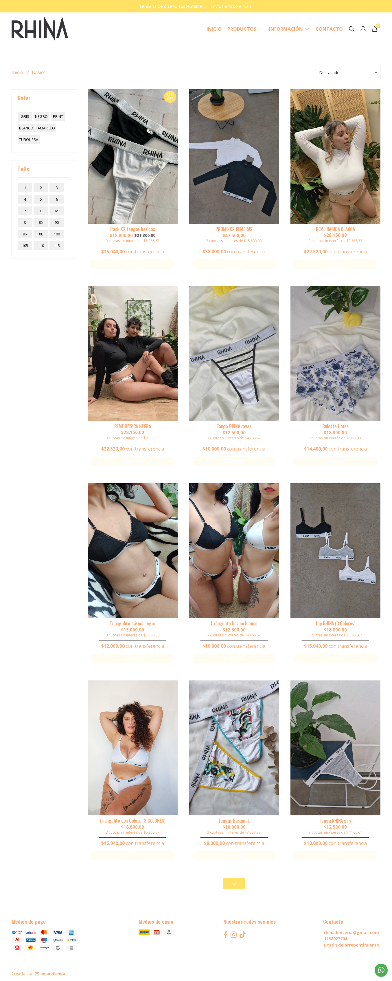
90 (57, 222)
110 (41, 245)
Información (289, 29)
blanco (26, 128)
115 (57, 245)
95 (25, 234)
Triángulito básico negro (132, 623)
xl (41, 234)
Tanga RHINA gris (335, 820)
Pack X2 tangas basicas (132, 229)
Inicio (214, 29)
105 (25, 245)
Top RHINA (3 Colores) (335, 623)
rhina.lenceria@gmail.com (351, 932)
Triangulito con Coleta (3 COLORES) (132, 820)
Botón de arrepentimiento (352, 945)
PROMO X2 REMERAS (234, 229)
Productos (245, 29)
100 (57, 234)
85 (41, 222)
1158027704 (335, 938)
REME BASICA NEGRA (132, 426)
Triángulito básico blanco (233, 623)
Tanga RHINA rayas (234, 426)
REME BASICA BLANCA (335, 229)
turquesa (28, 139)
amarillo (46, 128)
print (58, 116)
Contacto (329, 29)
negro (41, 116)
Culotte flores (335, 426)
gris (25, 116)
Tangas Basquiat (233, 820)
